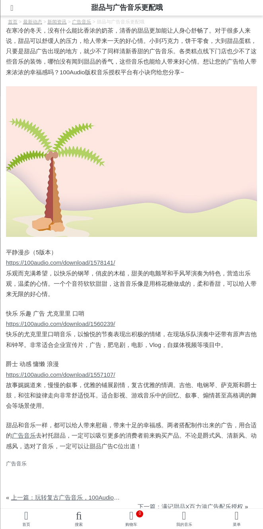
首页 (26, 524)
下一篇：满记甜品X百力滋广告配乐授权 (190, 506)
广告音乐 (24, 435)
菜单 (237, 524)
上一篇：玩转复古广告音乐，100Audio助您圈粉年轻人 (83, 497)
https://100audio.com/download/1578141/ (60, 262)
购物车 (134, 518)
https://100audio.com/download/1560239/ (60, 323)
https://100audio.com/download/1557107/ (60, 374)
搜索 (79, 524)
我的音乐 (184, 524)
